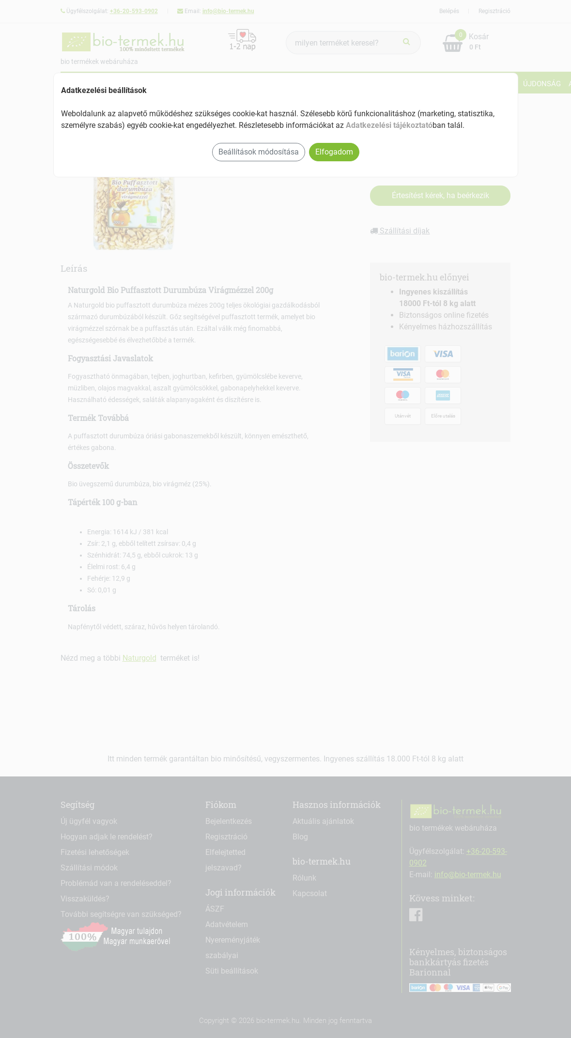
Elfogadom (334, 151)
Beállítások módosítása (258, 151)
